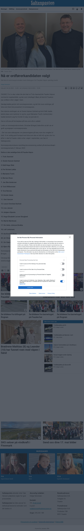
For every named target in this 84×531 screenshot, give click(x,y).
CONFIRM (30, 287)
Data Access (42, 293)
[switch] (62, 264)
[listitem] (42, 260)
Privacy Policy (51, 293)
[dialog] (42, 265)
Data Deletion (32, 293)
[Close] (70, 237)
